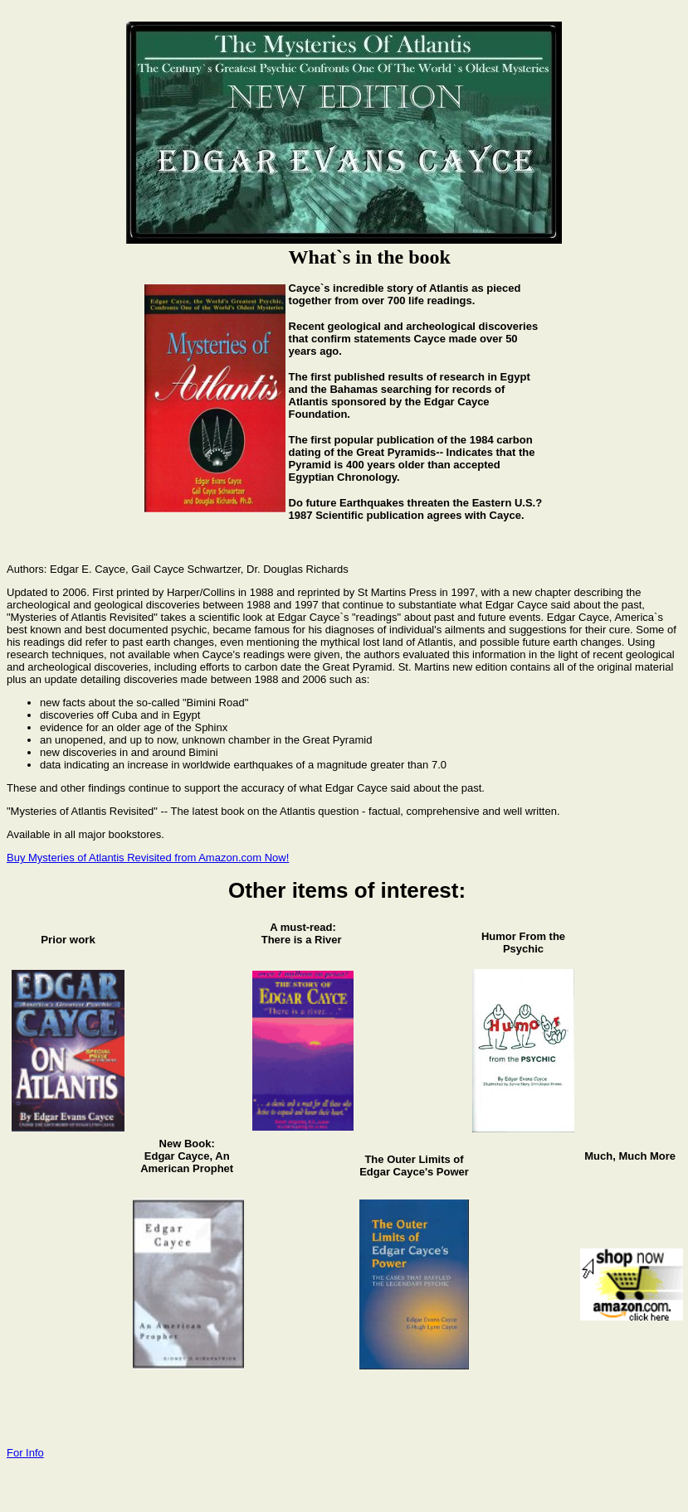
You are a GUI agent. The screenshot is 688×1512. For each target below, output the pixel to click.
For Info (25, 1453)
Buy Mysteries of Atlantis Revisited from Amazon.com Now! (148, 857)
